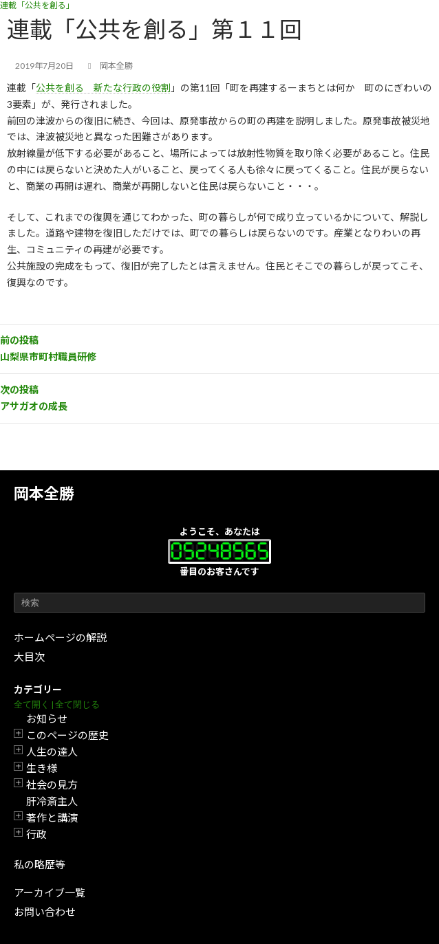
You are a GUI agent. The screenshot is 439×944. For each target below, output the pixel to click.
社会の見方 (52, 784)
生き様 (41, 768)
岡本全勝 (44, 493)
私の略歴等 (39, 864)
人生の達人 (52, 751)
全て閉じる (77, 704)
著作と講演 (52, 817)
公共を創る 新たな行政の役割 (103, 88)
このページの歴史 (67, 735)
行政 (36, 834)
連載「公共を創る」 (37, 5)
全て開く (32, 704)
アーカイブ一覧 (49, 892)
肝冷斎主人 (52, 801)
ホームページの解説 (60, 637)
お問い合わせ (45, 911)
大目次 (29, 656)
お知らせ (46, 718)
